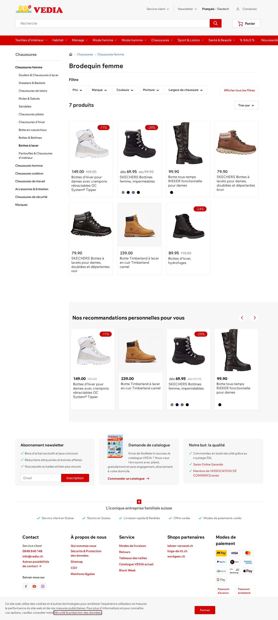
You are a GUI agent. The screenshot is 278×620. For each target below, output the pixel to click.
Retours (124, 552)
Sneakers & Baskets (32, 83)
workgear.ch (176, 556)
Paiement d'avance (223, 590)
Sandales (25, 106)
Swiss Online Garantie (208, 464)
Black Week (127, 570)
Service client (158, 9)
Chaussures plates (31, 114)
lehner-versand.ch (180, 546)
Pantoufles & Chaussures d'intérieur (35, 155)
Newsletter (187, 9)
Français (208, 9)
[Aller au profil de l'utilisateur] (246, 9)
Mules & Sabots (29, 98)
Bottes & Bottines (30, 138)
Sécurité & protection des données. (78, 613)
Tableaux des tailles (133, 558)
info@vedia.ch (32, 556)
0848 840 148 (32, 551)
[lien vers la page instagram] (42, 586)
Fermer (205, 610)
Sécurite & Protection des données (86, 553)
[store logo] (39, 9)
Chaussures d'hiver (32, 122)
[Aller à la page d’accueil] (71, 54)
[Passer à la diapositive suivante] (254, 317)
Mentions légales (83, 574)
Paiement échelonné (244, 590)
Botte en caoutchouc (33, 130)
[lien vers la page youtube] (35, 586)
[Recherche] (216, 23)
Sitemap (77, 562)
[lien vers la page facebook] (26, 586)
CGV (74, 568)
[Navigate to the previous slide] (242, 317)
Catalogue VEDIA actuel (136, 564)
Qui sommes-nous (83, 546)
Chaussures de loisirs (33, 91)
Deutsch (223, 9)
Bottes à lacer (29, 145)
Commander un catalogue (128, 478)
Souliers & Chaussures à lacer (38, 75)
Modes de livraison (132, 546)
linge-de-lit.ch (177, 551)
